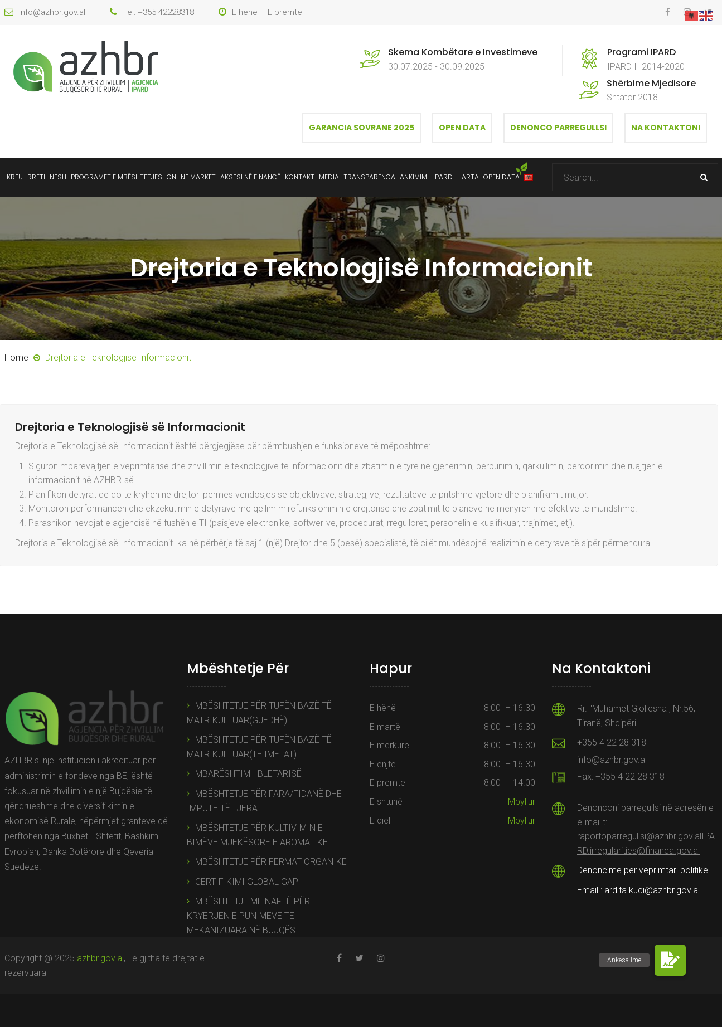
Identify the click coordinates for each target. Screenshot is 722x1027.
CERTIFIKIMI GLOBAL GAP (246, 882)
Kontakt (299, 177)
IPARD (443, 177)
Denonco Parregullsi (558, 127)
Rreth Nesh (46, 177)
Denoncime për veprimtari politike (642, 870)
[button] (670, 960)
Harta (468, 177)
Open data (501, 177)
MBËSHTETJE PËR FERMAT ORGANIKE (271, 861)
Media (329, 177)
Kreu (15, 177)
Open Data (462, 127)
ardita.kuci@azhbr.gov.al (652, 890)
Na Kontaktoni (665, 127)
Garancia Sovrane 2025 (361, 127)
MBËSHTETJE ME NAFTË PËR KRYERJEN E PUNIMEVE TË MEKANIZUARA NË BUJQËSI (248, 915)
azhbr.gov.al (100, 958)
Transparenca (369, 177)
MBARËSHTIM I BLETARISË (248, 773)
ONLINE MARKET (191, 177)
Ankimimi (414, 177)
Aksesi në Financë (250, 177)
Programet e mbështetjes (116, 177)
